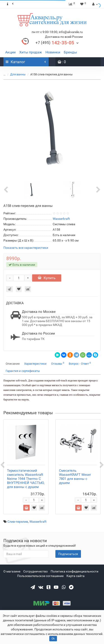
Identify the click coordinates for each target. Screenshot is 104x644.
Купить (47, 278)
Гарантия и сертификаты (23, 371)
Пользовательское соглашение (40, 576)
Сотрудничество (35, 571)
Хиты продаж (30, 52)
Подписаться (68, 554)
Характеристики (35, 363)
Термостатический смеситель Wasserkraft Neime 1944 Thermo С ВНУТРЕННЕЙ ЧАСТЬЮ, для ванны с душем (26, 479)
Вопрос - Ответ (80, 363)
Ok (53, 638)
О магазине (11, 571)
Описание (13, 363)
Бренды (70, 52)
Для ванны (18, 74)
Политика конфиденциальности (74, 571)
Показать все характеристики (25, 247)
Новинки (52, 52)
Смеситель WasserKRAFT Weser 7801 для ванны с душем (75, 477)
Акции (10, 52)
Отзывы (57, 363)
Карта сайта (75, 576)
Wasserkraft (38, 521)
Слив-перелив (17, 521)
